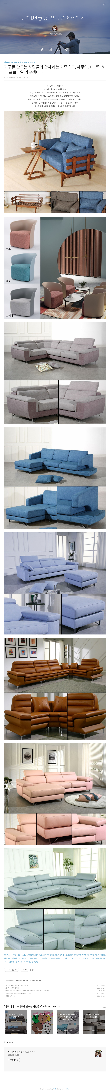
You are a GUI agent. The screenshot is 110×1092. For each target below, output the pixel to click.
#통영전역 (74, 958)
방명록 (51, 49)
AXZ (54, 1089)
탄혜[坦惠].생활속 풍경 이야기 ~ (55, 18)
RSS (59, 49)
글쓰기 (42, 49)
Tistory (68, 1089)
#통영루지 (37, 958)
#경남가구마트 (92, 958)
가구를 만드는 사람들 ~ (22, 980)
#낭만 (36, 962)
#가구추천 (73, 955)
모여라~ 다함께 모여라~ (12, 988)
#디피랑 (17, 958)
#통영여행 (99, 955)
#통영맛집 (91, 955)
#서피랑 (11, 958)
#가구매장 (51, 955)
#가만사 (7, 955)
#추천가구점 (82, 955)
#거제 (62, 955)
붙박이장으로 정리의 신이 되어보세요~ (17, 993)
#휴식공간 (29, 962)
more (104, 1007)
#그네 (23, 962)
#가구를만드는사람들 (18, 955)
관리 (67, 49)
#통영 (57, 955)
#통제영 (24, 958)
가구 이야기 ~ (10, 980)
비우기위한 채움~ (14, 1055)
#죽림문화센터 (56, 958)
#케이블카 (66, 958)
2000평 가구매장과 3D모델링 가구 (15, 985)
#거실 (100, 958)
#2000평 (30, 955)
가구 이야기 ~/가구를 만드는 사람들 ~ (19, 62)
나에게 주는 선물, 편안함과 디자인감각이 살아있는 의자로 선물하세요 (26, 991)
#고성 (67, 955)
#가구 (44, 955)
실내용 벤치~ (9, 996)
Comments (10, 1042)
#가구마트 (38, 955)
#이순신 (30, 958)
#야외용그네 (16, 962)
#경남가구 (82, 958)
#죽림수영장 (46, 958)
